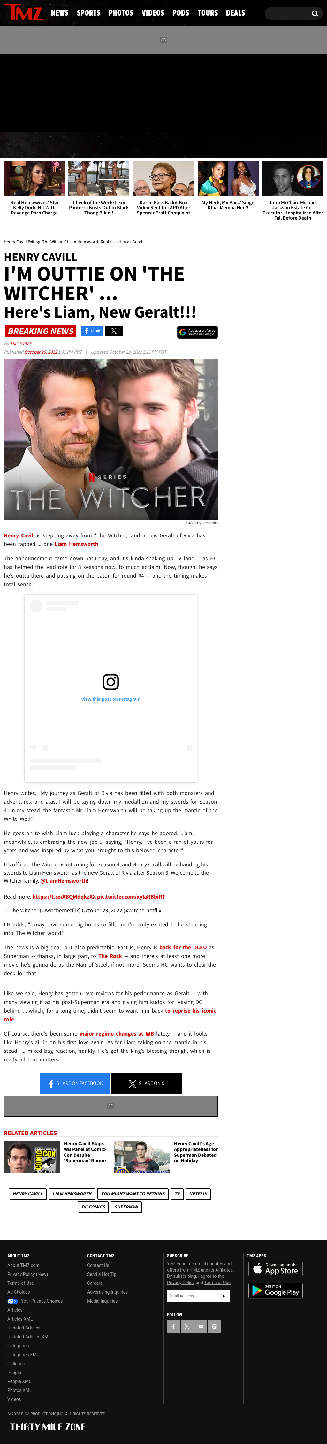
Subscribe (223, 1296)
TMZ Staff (20, 343)
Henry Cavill (27, 1194)
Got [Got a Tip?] (24, 119)
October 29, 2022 (41, 352)
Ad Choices (18, 1292)
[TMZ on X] (18, 91)
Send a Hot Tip (101, 1274)
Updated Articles (23, 1327)
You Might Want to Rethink (133, 1194)
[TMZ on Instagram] (41, 91)
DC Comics (93, 1207)
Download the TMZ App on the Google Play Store (275, 1291)
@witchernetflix (142, 910)
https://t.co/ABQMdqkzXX (64, 896)
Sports (65, 145)
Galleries (16, 1363)
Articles (15, 1310)
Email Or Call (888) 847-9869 (77, 119)
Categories (18, 1345)
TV (176, 1194)
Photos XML (19, 1390)
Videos (167, 145)
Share (75, 1084)
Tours (254, 145)
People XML (19, 1381)
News (19, 145)
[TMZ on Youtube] (29, 92)
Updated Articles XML (28, 1336)
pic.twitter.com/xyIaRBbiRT (131, 896)
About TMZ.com (23, 1265)
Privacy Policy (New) (27, 1274)
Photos (116, 145)
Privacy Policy (180, 1282)
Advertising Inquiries (107, 1292)
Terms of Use (20, 1283)
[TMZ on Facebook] (9, 91)
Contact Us (98, 1265)
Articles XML (20, 1318)
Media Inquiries (102, 1301)
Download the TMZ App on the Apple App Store (275, 1269)
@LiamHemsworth (63, 880)
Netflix (198, 1194)
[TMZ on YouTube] (200, 1326)
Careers (95, 1283)
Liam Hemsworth (71, 1194)
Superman (126, 1207)
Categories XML (23, 1354)
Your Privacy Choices (35, 1301)
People (14, 1372)
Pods (211, 145)
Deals (299, 145)
